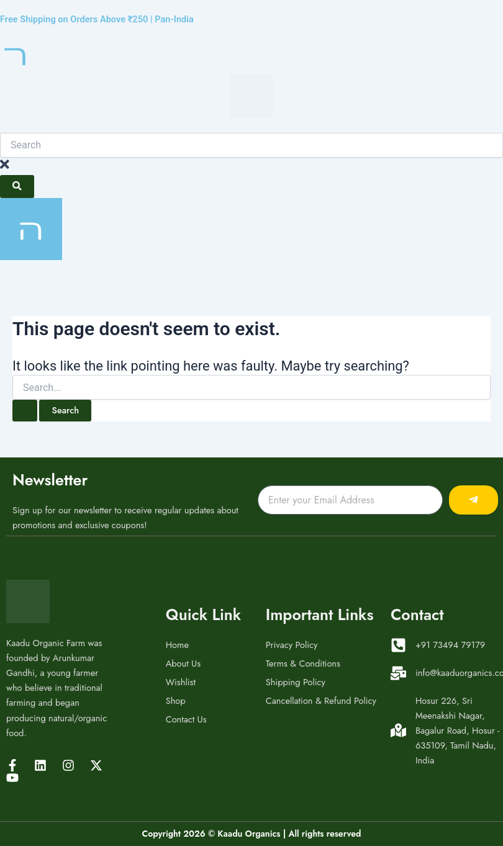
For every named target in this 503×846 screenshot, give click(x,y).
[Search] (17, 186)
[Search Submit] (24, 410)
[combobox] (251, 145)
